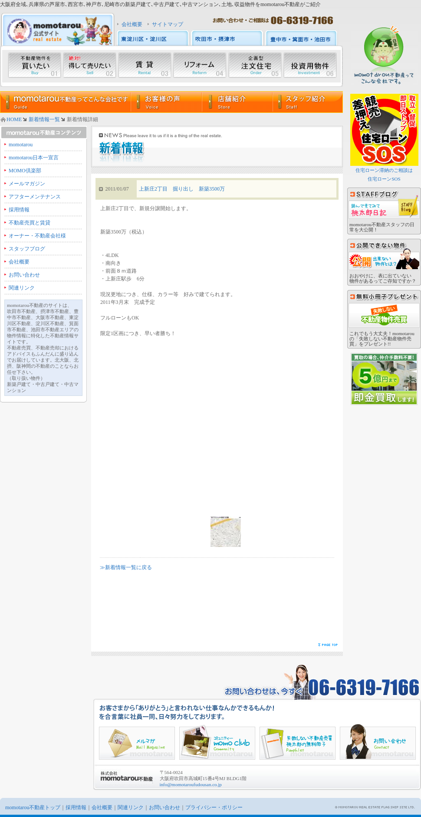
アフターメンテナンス (35, 197)
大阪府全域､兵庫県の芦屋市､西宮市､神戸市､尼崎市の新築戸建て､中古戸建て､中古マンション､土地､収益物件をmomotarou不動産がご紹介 (160, 4)
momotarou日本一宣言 (34, 158)
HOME (14, 119)
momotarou (21, 145)
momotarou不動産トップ (32, 807)
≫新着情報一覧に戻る (126, 567)
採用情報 (19, 210)
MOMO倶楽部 (25, 171)
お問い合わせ (24, 275)
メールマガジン (27, 184)
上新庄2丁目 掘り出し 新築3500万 (182, 189)
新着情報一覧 (44, 119)
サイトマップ (167, 24)
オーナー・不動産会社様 (37, 236)
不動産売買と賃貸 (29, 223)
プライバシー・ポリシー (214, 807)
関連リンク (22, 288)
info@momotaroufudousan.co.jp (191, 784)
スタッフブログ (27, 249)
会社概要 (132, 24)
